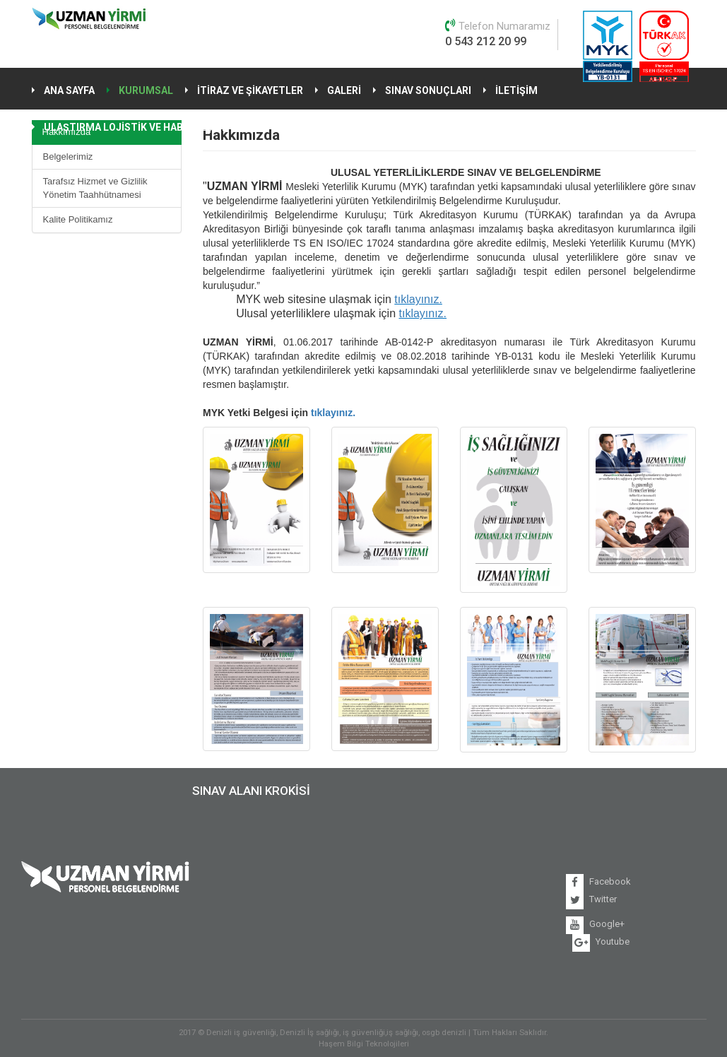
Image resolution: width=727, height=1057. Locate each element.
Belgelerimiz (68, 156)
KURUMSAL (146, 90)
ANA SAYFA (69, 90)
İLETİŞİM (516, 90)
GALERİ (344, 90)
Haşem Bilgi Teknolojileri (364, 1044)
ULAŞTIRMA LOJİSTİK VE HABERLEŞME (135, 127)
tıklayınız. (418, 299)
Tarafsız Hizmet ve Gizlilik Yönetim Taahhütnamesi (95, 188)
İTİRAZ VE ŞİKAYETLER (250, 90)
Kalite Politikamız (78, 219)
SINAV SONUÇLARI (428, 90)
